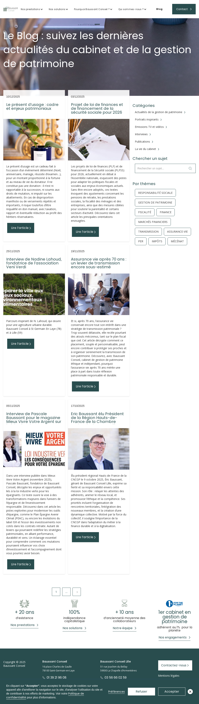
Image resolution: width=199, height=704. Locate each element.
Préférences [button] (116, 692)
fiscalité (144, 212)
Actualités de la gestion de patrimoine (158, 112)
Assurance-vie (177, 231)
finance (165, 212)
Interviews (141, 134)
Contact (182, 9)
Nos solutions (57, 9)
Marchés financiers (153, 222)
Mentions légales (168, 675)
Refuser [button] (141, 691)
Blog (159, 9)
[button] (32, 9)
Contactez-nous (173, 665)
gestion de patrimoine (155, 202)
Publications (142, 141)
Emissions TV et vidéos (149, 127)
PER (140, 241)
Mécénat (177, 241)
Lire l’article (20, 228)
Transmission (148, 231)
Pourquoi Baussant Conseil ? (92, 9)
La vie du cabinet (145, 149)
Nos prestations (30, 9)
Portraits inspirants (147, 119)
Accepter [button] (171, 691)
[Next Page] (76, 592)
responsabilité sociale (155, 192)
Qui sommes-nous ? (131, 9)
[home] (10, 9)
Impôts (157, 241)
